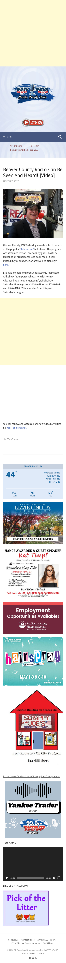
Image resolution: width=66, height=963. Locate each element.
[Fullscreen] (58, 877)
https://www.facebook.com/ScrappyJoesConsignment (31, 776)
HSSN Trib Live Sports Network (25, 943)
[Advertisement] (33, 33)
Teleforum (12, 439)
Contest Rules (28, 939)
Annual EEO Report (46, 939)
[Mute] (54, 877)
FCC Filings (48, 943)
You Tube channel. (16, 427)
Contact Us (13, 939)
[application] (33, 864)
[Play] (7, 877)
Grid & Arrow (38, 953)
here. (6, 264)
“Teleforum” (26, 249)
